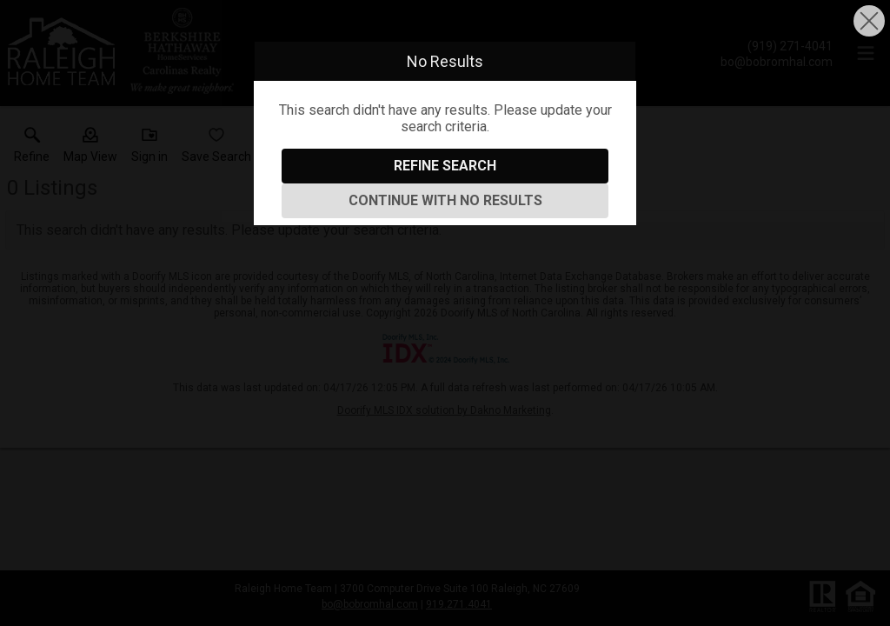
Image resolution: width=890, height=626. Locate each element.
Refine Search (445, 165)
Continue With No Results (445, 200)
